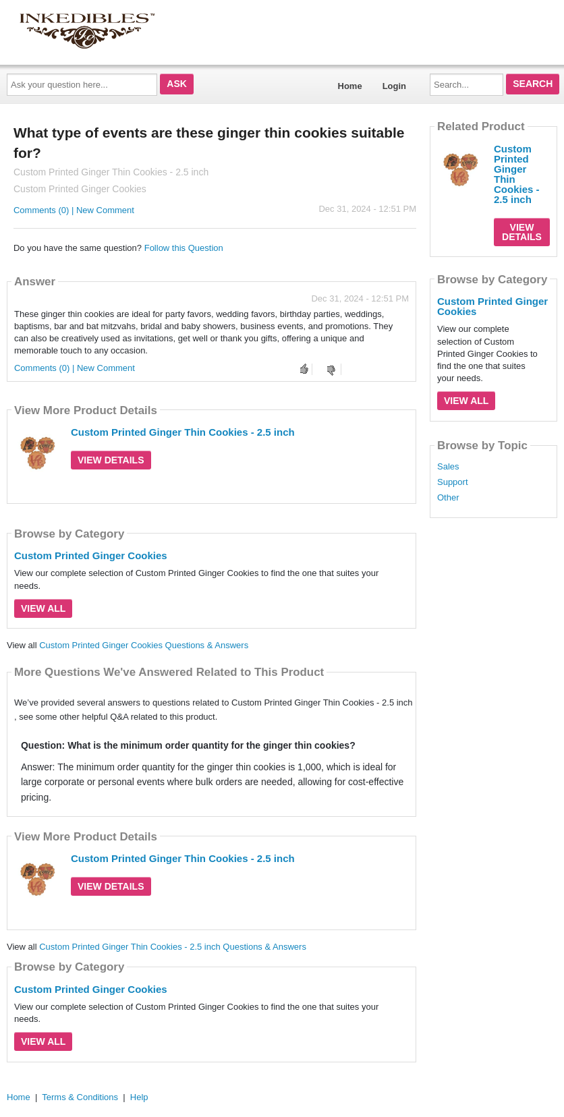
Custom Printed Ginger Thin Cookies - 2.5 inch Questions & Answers (172, 947)
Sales (448, 466)
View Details (111, 460)
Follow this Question (183, 248)
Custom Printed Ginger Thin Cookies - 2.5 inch (183, 432)
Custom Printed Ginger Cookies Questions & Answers (143, 645)
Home (350, 86)
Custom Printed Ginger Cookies (90, 555)
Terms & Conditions (80, 1097)
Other (448, 498)
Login (394, 86)
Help (139, 1097)
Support (452, 482)
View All (43, 608)
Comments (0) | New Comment (73, 210)
